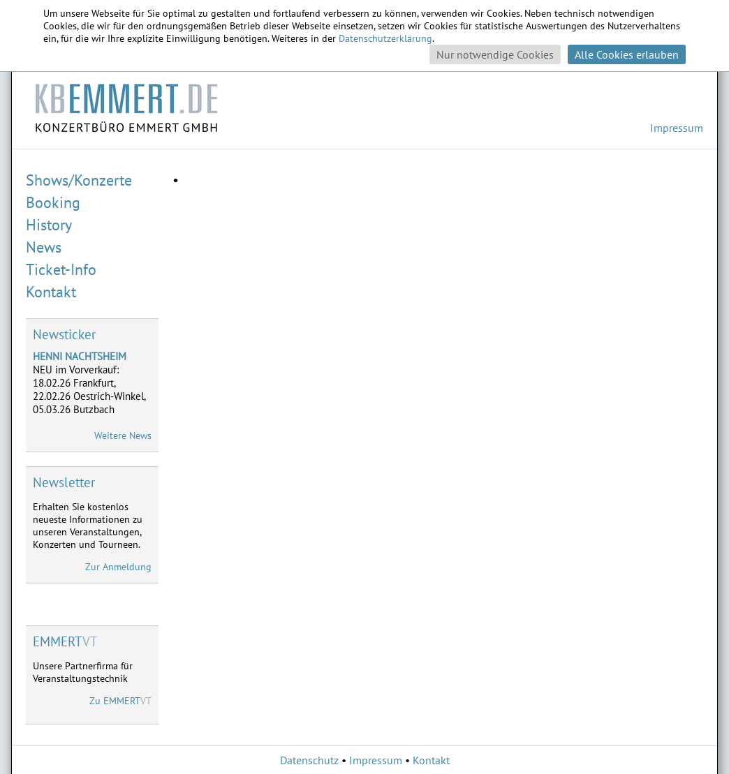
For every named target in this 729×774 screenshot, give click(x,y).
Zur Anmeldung (118, 566)
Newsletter (64, 482)
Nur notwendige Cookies (495, 54)
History (49, 225)
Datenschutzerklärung (385, 38)
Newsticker (64, 334)
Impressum (676, 128)
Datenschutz (309, 760)
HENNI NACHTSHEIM (79, 356)
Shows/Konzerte (79, 180)
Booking (53, 202)
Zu (120, 700)
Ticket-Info (61, 269)
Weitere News (123, 435)
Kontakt (51, 292)
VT (65, 641)
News (43, 247)
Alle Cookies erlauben (627, 54)
